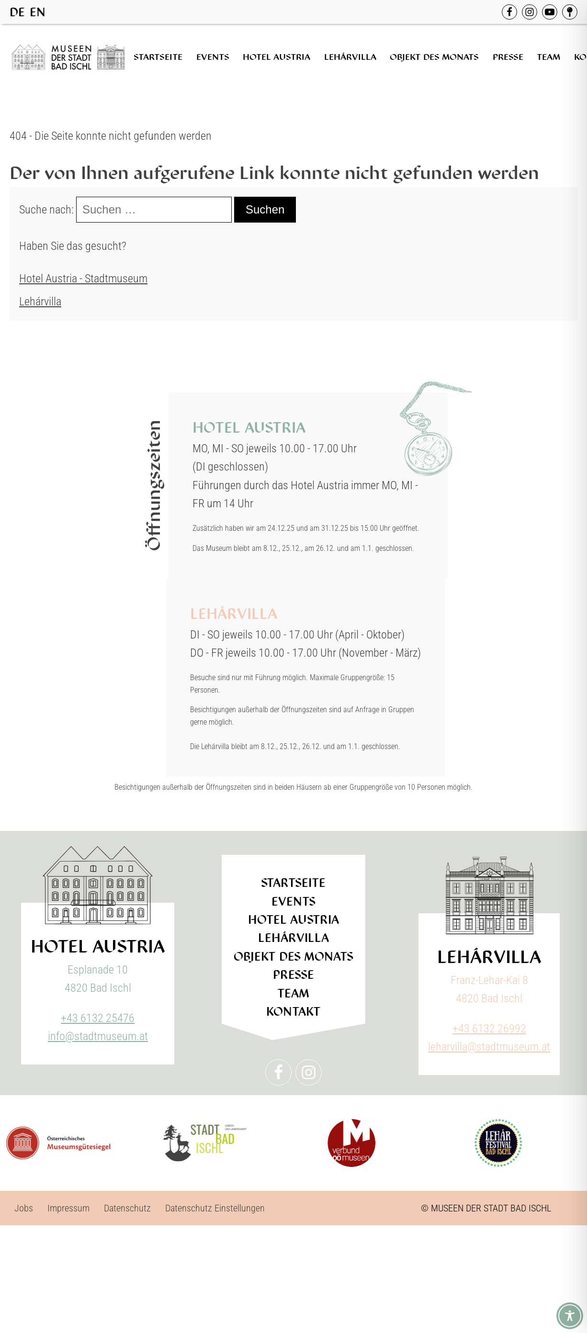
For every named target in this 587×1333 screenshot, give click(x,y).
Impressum (68, 1208)
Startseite (158, 57)
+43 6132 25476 (98, 1018)
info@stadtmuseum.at (98, 1036)
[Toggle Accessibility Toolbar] (569, 1315)
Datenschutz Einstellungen (215, 1208)
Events (212, 57)
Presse (508, 57)
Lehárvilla (350, 57)
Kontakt (293, 1012)
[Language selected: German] (30, 12)
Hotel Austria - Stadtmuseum (83, 278)
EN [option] (37, 12)
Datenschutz (127, 1208)
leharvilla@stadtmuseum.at (489, 1046)
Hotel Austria (276, 57)
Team (548, 57)
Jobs (23, 1208)
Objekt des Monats (434, 57)
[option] (37, 12)
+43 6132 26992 (489, 1028)
